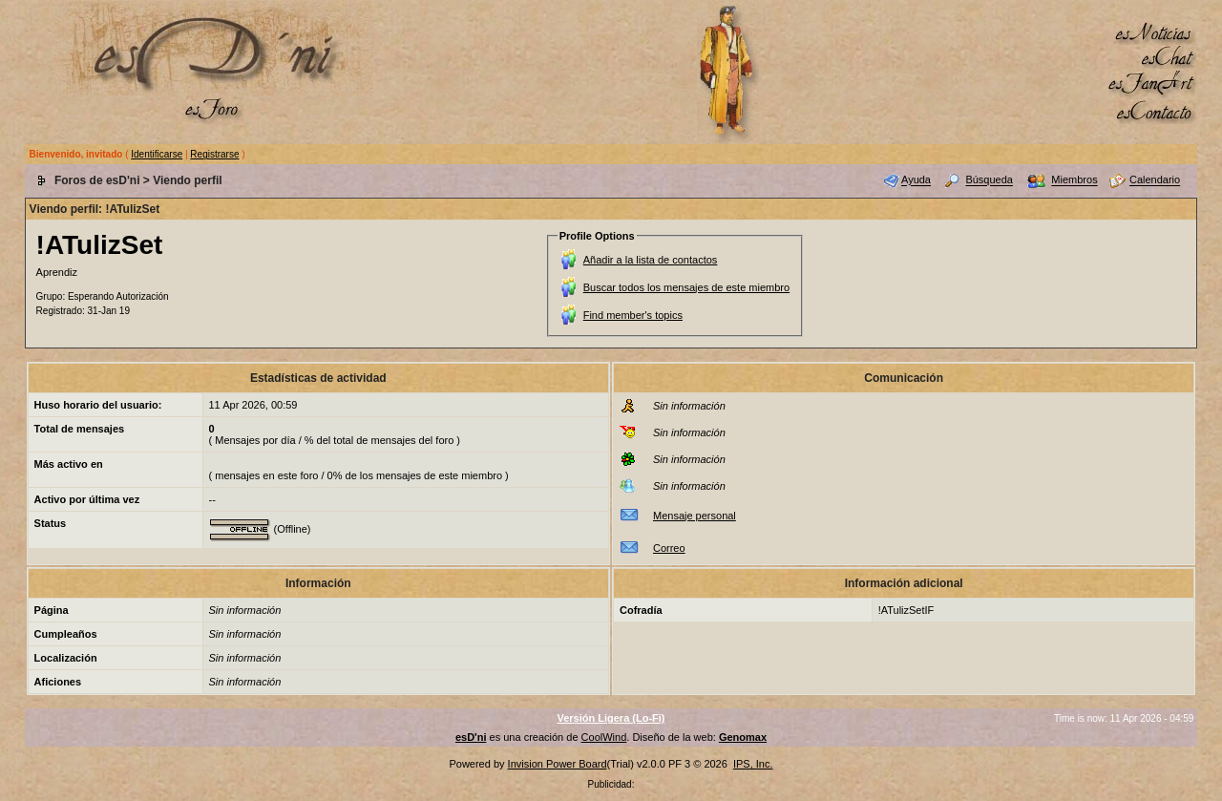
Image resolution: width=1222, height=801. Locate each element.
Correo (669, 548)
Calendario (1154, 180)
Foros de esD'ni (97, 180)
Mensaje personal (694, 515)
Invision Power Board (557, 763)
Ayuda (916, 180)
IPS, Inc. (753, 763)
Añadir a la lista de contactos (650, 259)
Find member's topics (633, 315)
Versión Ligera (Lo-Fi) (610, 718)
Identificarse (156, 154)
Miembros (1074, 180)
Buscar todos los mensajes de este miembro (686, 287)
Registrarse (214, 154)
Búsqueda (989, 180)
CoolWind (604, 737)
